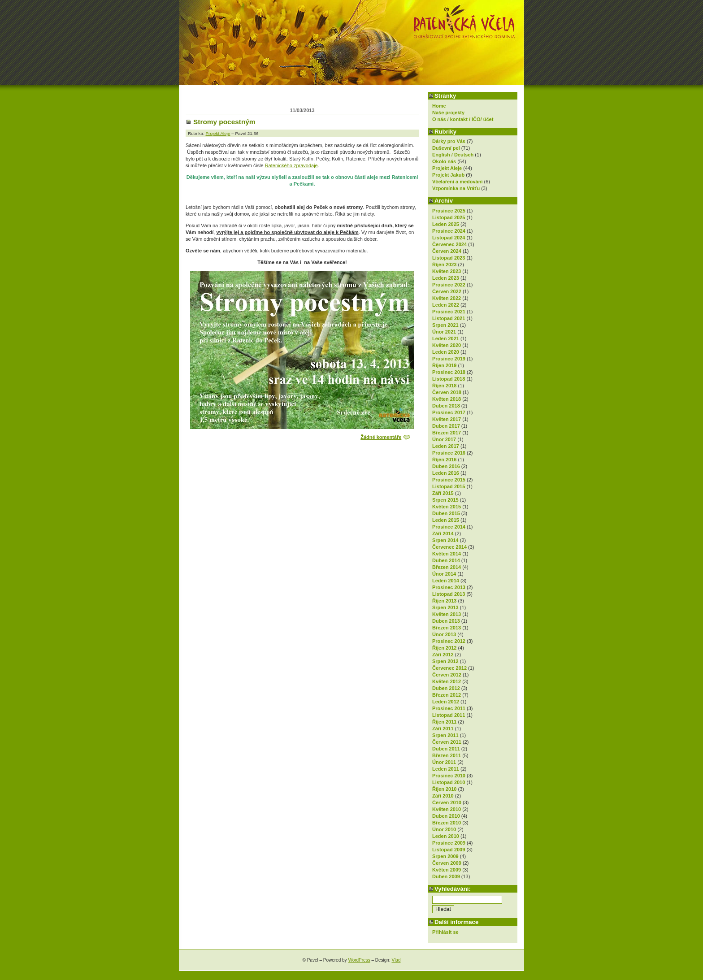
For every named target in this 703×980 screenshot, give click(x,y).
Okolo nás (444, 161)
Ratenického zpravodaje (291, 165)
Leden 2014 (445, 580)
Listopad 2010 (448, 782)
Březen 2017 (446, 432)
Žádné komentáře (380, 437)
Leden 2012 (445, 701)
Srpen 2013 (445, 607)
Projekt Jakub (448, 175)
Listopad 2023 (448, 257)
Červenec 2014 (449, 547)
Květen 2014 (446, 553)
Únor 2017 (444, 439)
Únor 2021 (444, 331)
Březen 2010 (446, 822)
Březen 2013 (446, 627)
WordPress (359, 960)
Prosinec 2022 (448, 284)
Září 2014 (443, 533)
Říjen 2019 (444, 365)
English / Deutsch (452, 154)
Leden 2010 (445, 836)
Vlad (395, 960)
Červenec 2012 (449, 668)
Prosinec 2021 (448, 311)
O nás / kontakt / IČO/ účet (462, 119)
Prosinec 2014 (448, 526)
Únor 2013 (444, 634)
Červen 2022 (446, 291)
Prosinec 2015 (448, 479)
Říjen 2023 (444, 264)
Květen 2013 (446, 614)
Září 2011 (443, 728)
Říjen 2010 (444, 789)
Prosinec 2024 (448, 231)
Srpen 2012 (445, 661)
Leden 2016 (445, 473)
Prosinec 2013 (448, 587)
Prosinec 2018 (448, 372)
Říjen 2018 (444, 385)
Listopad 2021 (448, 318)
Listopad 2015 (448, 486)
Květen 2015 (446, 506)
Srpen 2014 (445, 540)
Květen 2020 (446, 345)
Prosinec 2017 (448, 412)
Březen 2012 (446, 695)
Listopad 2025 (448, 217)
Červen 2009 (446, 863)
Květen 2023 (446, 271)
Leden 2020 (445, 352)
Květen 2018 (446, 399)
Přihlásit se (445, 932)
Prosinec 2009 (448, 843)
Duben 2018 (446, 405)
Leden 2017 (445, 446)
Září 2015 (443, 493)
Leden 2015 (445, 520)
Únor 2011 (444, 762)
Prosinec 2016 (448, 452)
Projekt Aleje (447, 168)
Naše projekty (448, 112)
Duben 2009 (446, 876)
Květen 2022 (446, 298)
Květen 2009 (446, 869)
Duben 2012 (446, 688)
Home (439, 105)
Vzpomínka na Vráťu (456, 188)
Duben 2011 (446, 748)
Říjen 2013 (444, 600)
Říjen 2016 (444, 459)
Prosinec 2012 (448, 641)
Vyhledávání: (452, 888)
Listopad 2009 (448, 849)
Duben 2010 (446, 816)
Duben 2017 (446, 426)
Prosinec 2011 (448, 708)
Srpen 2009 (445, 856)
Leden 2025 (445, 224)
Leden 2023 (445, 278)
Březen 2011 (446, 755)
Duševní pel (446, 148)
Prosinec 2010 (448, 775)
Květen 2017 (446, 419)
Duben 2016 (446, 466)
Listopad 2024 (448, 237)
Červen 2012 (446, 674)
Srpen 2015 (445, 500)
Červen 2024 (446, 251)
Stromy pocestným (224, 122)
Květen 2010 (446, 809)
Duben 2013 (446, 621)
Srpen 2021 (445, 325)
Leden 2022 (445, 305)
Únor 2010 (444, 829)
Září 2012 (443, 654)
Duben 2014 (446, 560)
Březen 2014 (446, 567)
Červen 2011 (446, 742)
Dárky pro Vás (448, 141)
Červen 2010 (446, 802)
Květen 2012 (446, 681)
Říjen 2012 (444, 647)
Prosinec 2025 (448, 210)
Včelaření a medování (457, 181)
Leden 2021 (445, 338)
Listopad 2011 (448, 715)
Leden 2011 (445, 769)
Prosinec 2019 (448, 358)
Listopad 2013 (448, 594)
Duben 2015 (446, 513)
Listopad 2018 (448, 379)
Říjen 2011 (444, 721)
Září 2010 (443, 795)
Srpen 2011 (445, 735)
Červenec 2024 (449, 244)
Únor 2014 (444, 574)
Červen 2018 (446, 392)
